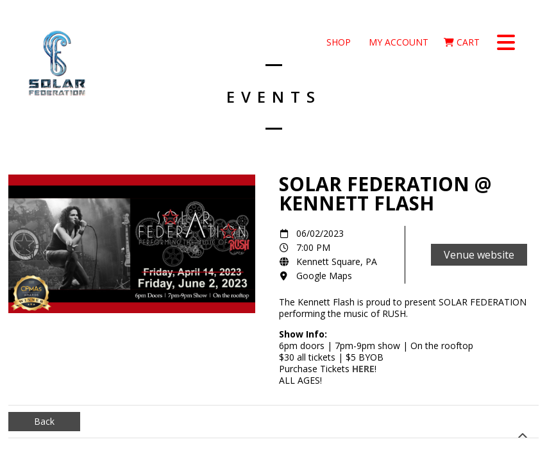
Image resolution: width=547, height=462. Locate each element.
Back (44, 421)
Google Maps (324, 276)
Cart (462, 42)
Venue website (479, 255)
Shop (337, 42)
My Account (397, 42)
